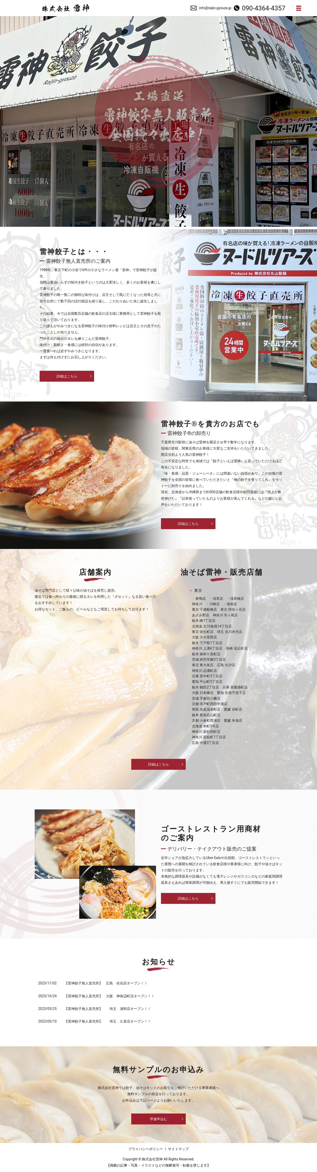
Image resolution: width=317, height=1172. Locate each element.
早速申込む (158, 1119)
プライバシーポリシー (145, 1149)
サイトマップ (178, 1149)
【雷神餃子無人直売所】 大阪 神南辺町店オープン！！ (109, 996)
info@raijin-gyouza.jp (215, 8)
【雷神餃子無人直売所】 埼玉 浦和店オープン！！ (107, 1009)
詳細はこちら (66, 376)
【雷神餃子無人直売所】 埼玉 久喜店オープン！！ (107, 1021)
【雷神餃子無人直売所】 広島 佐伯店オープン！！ (106, 983)
